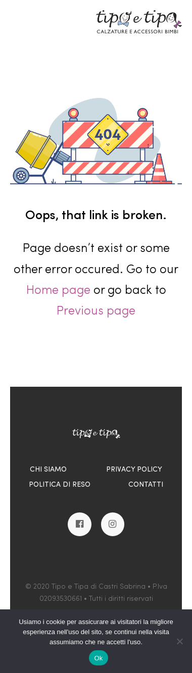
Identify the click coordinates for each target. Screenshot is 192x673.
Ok (98, 658)
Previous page (96, 311)
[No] (179, 641)
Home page (58, 291)
